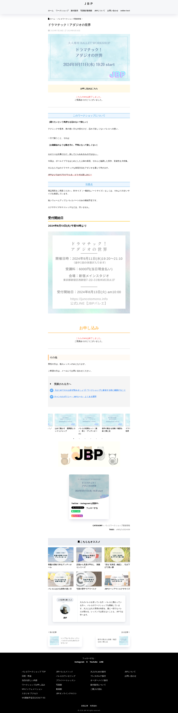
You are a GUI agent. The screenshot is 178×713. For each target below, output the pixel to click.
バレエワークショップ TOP (34, 672)
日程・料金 (27, 676)
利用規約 (93, 706)
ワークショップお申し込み (33, 685)
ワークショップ (62, 11)
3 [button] (86, 440)
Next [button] (128, 424)
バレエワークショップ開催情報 (117, 525)
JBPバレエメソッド (64, 672)
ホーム (50, 11)
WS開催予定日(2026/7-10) (33, 698)
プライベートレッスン (65, 680)
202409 (126, 529)
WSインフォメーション (32, 689)
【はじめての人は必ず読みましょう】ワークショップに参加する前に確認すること (90, 390)
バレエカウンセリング (65, 676)
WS (118, 529)
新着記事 (84, 706)
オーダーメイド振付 (99, 680)
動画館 (59, 689)
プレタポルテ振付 (98, 676)
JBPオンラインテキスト (66, 693)
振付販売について (98, 685)
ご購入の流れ (96, 689)
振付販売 (74, 11)
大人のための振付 (98, 672)
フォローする (92, 508)
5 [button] (97, 440)
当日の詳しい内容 (29, 680)
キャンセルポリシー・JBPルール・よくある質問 (75, 396)
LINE (101, 662)
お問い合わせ (112, 11)
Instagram (79, 662)
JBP (89, 3)
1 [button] (75, 440)
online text (125, 11)
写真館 (59, 685)
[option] (89, 424)
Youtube (93, 662)
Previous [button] (50, 424)
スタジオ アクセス (30, 693)
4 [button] (92, 440)
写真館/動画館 (86, 11)
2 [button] (80, 440)
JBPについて (99, 11)
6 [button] (103, 440)
